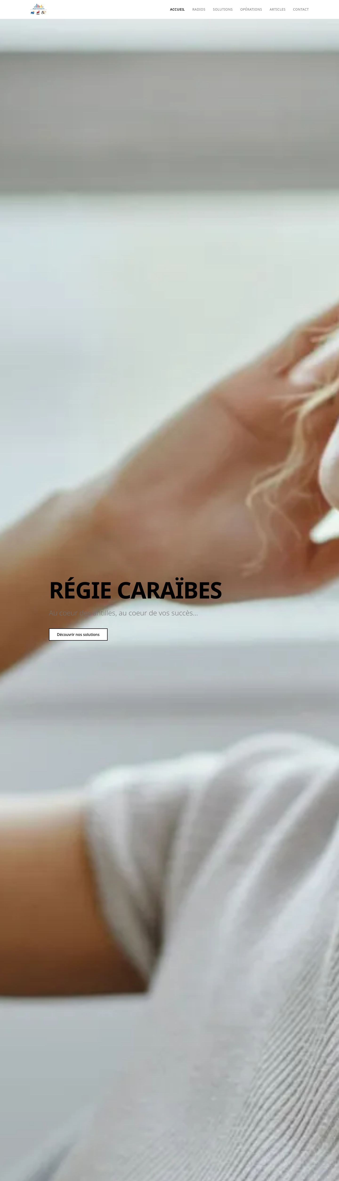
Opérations (251, 9)
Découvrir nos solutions (78, 634)
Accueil (177, 9)
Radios (198, 9)
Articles (277, 9)
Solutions (223, 9)
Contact (301, 9)
